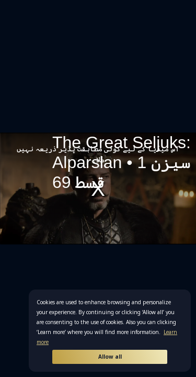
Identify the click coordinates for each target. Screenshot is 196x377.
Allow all (110, 357)
